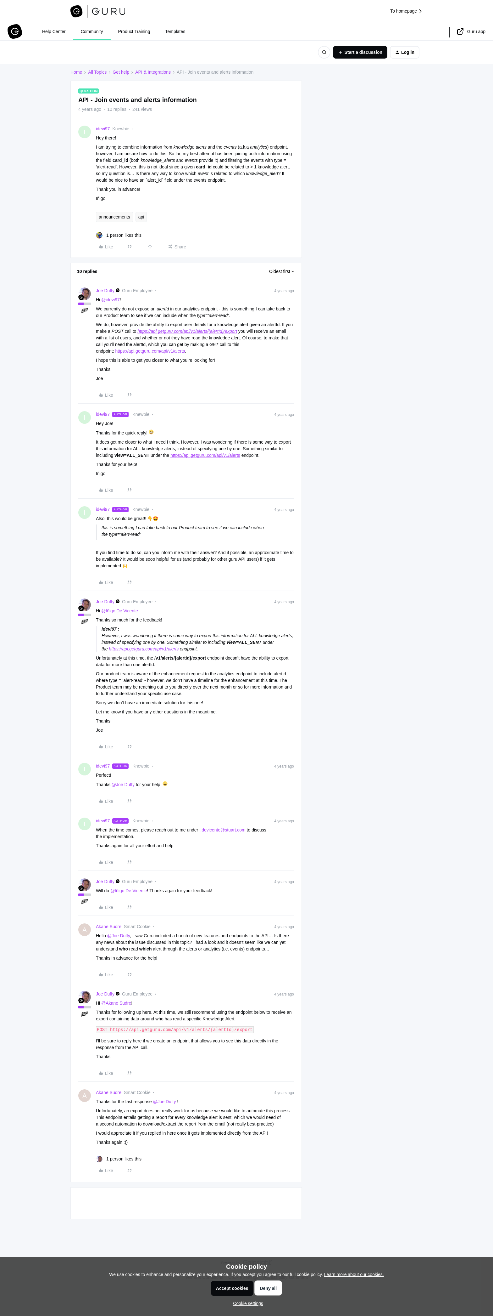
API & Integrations (153, 72)
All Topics (97, 72)
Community (92, 31)
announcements (114, 216)
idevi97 (103, 128)
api (141, 216)
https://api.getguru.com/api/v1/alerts (150, 351)
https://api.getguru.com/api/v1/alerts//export (187, 331)
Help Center (54, 31)
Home (76, 72)
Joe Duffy (105, 290)
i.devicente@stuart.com (222, 829)
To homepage (406, 11)
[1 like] (118, 235)
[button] (360, 52)
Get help (121, 72)
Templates (175, 31)
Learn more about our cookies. (354, 1274)
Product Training (134, 31)
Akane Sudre (108, 926)
